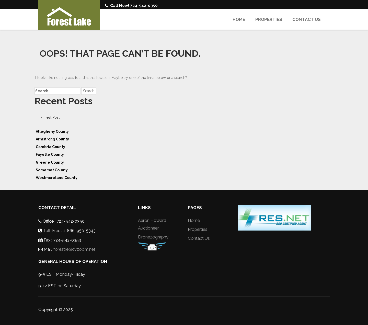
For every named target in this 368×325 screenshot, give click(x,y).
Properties (268, 19)
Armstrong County (52, 139)
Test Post (52, 117)
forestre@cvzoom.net (74, 249)
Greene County (50, 162)
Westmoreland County (56, 178)
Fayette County (50, 154)
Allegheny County (52, 131)
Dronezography (153, 236)
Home (239, 19)
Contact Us (306, 19)
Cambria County (50, 147)
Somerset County (52, 170)
